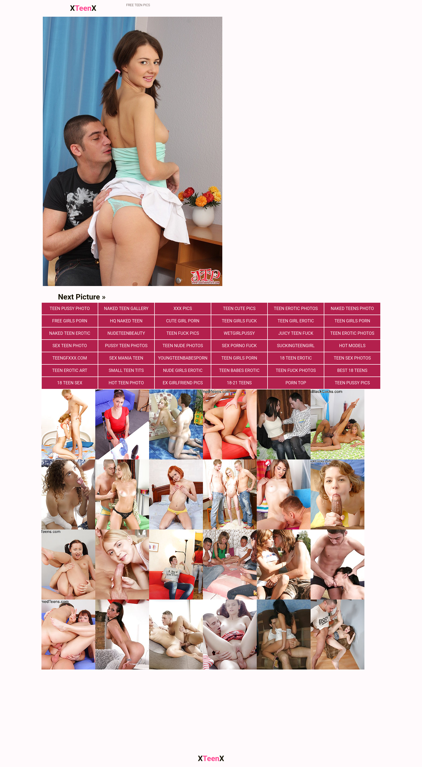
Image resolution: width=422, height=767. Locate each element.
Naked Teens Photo (352, 308)
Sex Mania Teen (126, 358)
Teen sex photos (352, 358)
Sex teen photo (69, 345)
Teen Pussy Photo (70, 308)
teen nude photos (183, 345)
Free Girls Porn (69, 320)
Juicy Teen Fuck (295, 333)
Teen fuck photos (296, 370)
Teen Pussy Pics (352, 382)
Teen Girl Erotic (296, 320)
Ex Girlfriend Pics (183, 382)
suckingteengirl (296, 345)
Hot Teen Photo (126, 382)
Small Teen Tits (126, 370)
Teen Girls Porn (352, 320)
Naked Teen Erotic (69, 333)
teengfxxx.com (69, 358)
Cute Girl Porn (182, 320)
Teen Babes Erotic (239, 370)
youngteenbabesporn (183, 358)
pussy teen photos (126, 345)
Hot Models (352, 345)
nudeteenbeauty (126, 333)
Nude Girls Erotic (183, 370)
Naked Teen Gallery (126, 308)
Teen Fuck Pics (182, 333)
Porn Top (296, 382)
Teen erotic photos (296, 308)
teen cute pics (239, 308)
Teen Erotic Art (69, 370)
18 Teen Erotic (296, 358)
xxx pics (183, 308)
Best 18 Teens (352, 370)
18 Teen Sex (69, 382)
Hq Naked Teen (126, 320)
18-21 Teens (239, 382)
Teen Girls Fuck (239, 320)
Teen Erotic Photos (352, 333)
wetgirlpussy (239, 333)
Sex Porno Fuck (239, 345)
